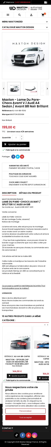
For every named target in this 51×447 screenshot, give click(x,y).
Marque (6, 114)
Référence (7, 110)
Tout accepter (25, 417)
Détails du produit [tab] (30, 193)
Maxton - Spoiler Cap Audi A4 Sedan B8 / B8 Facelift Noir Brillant (17, 361)
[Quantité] (16, 137)
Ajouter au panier (15, 144)
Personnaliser (25, 411)
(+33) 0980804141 (22, 2)
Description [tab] (9, 193)
